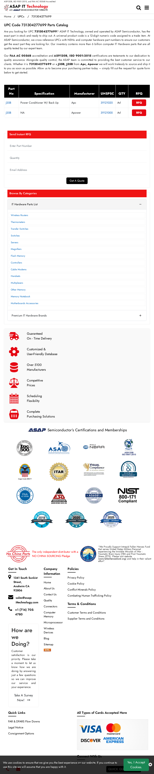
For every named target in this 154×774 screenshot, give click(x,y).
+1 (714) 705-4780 (24, 612)
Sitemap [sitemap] (50, 644)
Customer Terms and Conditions (87, 613)
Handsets (15, 276)
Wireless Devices (49, 630)
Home (7, 16)
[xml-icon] (47, 650)
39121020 (107, 103)
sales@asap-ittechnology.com (27, 600)
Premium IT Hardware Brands (29, 315)
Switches (15, 235)
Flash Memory (18, 256)
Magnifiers (16, 249)
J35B (8, 103)
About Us (49, 588)
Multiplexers (17, 283)
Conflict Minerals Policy (82, 590)
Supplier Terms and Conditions (86, 619)
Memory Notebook (20, 296)
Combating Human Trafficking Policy (89, 596)
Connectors (50, 606)
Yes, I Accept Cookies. (136, 764)
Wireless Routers (19, 215)
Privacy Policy (76, 578)
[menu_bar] (148, 8)
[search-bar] (139, 8)
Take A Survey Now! (23, 697)
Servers (14, 242)
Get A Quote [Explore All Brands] (77, 181)
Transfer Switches (19, 229)
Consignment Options (21, 733)
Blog (46, 638)
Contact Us (50, 594)
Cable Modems (18, 269)
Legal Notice (15, 727)
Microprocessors (54, 622)
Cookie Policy (76, 584)
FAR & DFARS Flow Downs (24, 721)
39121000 (107, 113)
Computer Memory (50, 614)
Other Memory (18, 289)
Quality (48, 600)
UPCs (21, 16)
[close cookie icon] (150, 765)
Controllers (16, 262)
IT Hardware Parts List (24, 204)
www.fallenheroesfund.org (112, 559)
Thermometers (18, 222)
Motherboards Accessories (24, 303)
